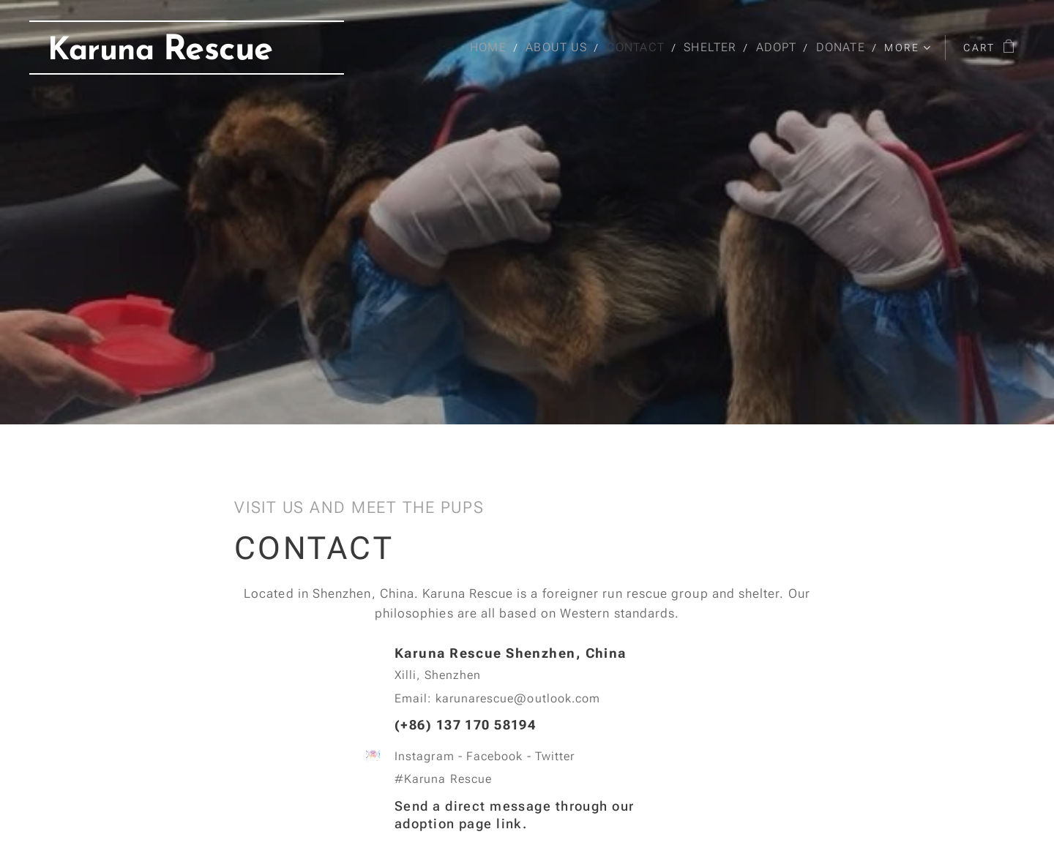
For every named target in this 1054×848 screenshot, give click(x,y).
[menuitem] (490, 47)
